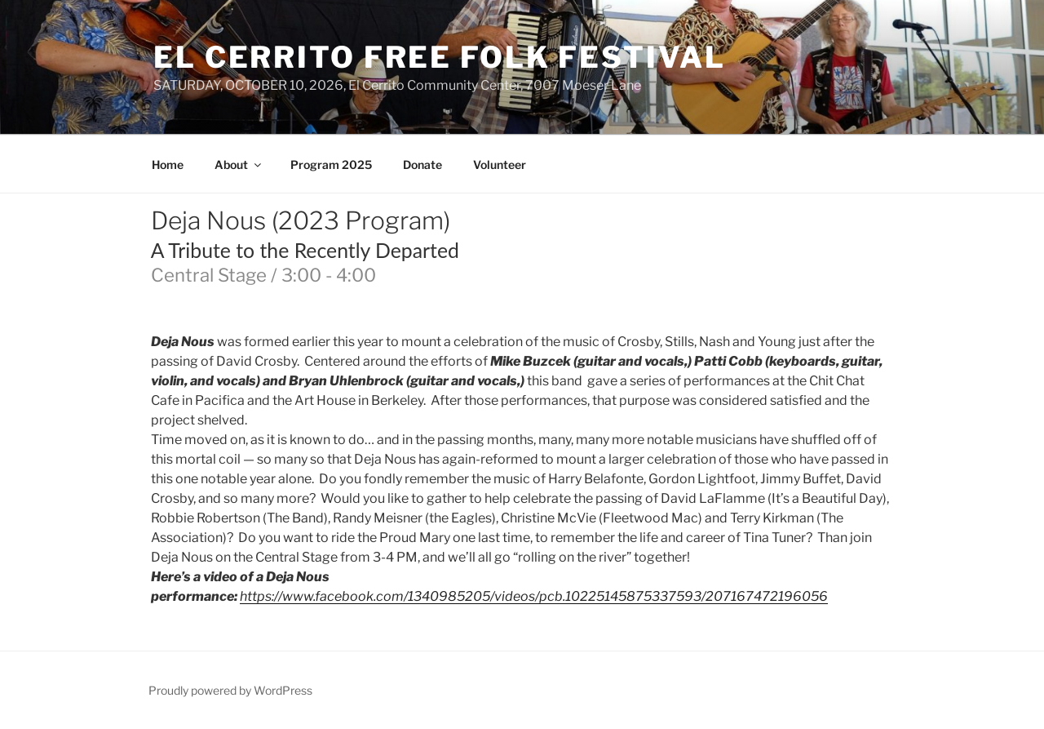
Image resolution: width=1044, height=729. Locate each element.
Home (168, 164)
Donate (422, 164)
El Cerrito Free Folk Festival (439, 57)
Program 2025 (331, 164)
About (239, 164)
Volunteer (499, 164)
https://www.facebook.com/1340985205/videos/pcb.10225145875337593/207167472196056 (534, 596)
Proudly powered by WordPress (230, 690)
